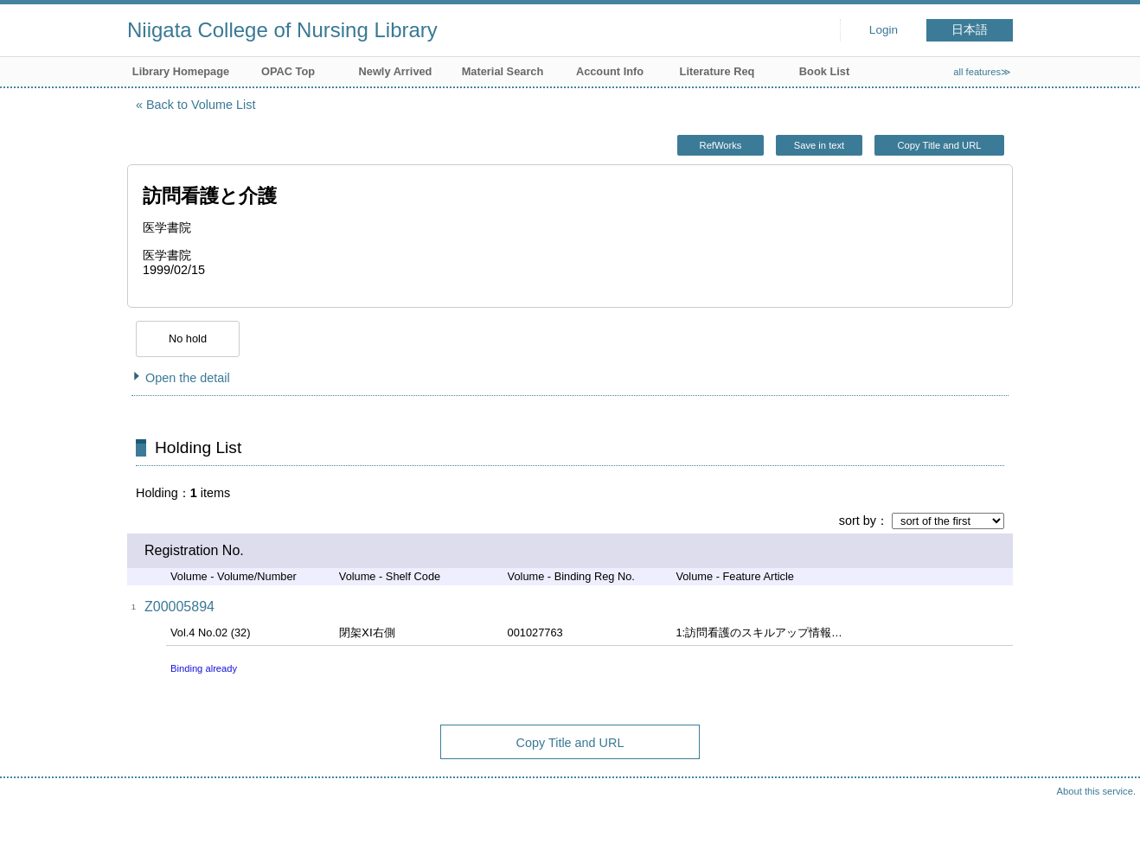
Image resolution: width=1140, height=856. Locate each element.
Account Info (610, 71)
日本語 (969, 29)
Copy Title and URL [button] (939, 145)
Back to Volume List (200, 105)
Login (883, 29)
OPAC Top (288, 71)
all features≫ (982, 72)
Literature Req (717, 71)
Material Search (503, 71)
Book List (824, 71)
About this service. (1096, 791)
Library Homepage (180, 71)
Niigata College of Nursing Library (282, 30)
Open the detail (187, 378)
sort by (857, 520)
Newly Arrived (395, 71)
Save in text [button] (819, 145)
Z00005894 (179, 606)
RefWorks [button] (721, 145)
